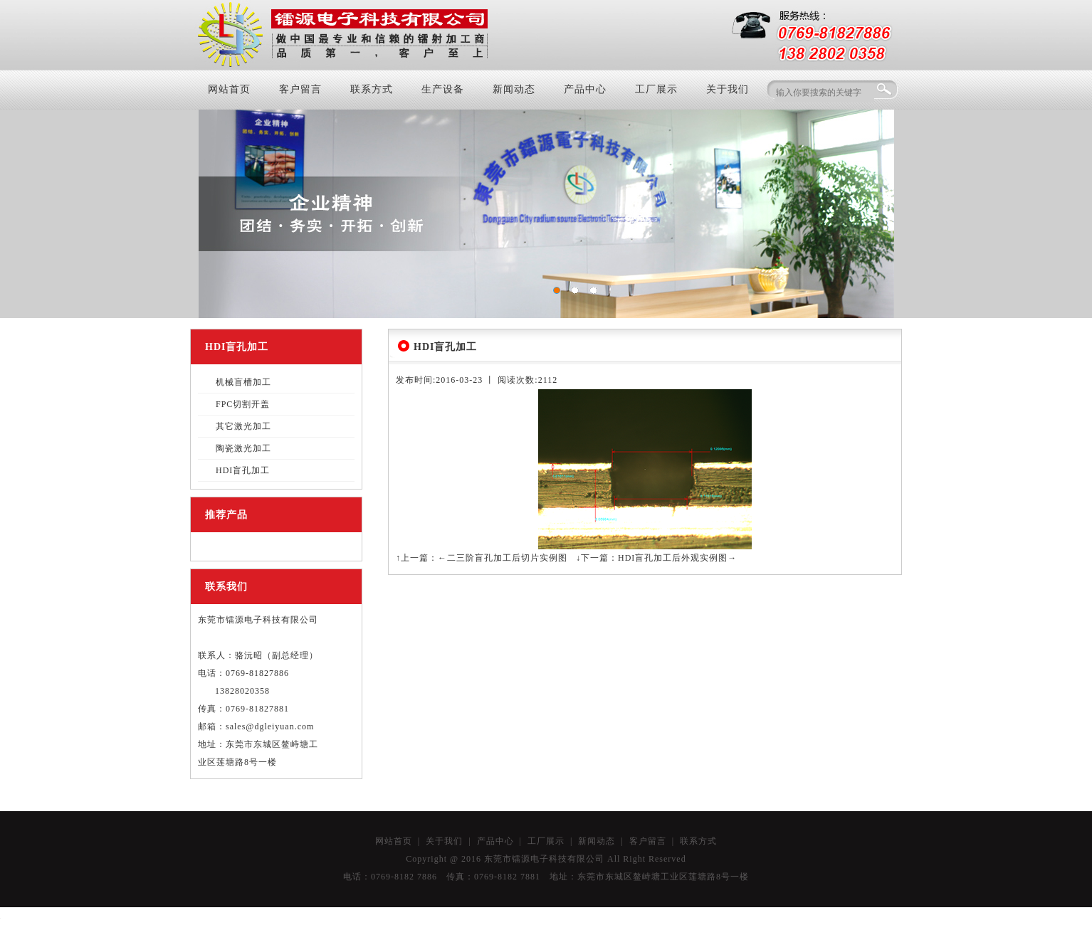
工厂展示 (656, 89)
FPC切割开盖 (243, 404)
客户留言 (300, 89)
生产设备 (442, 89)
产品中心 (585, 89)
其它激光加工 (243, 426)
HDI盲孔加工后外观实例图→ (677, 558)
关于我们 (727, 89)
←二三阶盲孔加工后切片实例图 (502, 558)
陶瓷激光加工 (243, 448)
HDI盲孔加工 (243, 470)
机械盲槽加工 (243, 382)
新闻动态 (514, 89)
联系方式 (371, 89)
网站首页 (229, 89)
